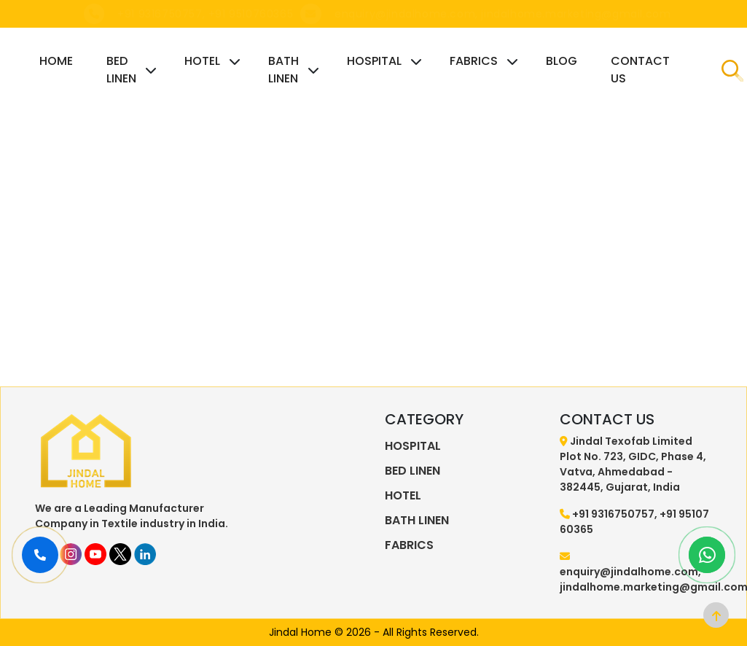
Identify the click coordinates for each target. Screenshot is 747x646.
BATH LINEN (283, 69)
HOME (56, 60)
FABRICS (474, 60)
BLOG (561, 60)
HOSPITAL (374, 60)
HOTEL (202, 60)
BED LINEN (121, 69)
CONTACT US (640, 69)
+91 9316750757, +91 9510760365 (205, 14)
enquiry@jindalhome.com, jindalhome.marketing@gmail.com (502, 14)
